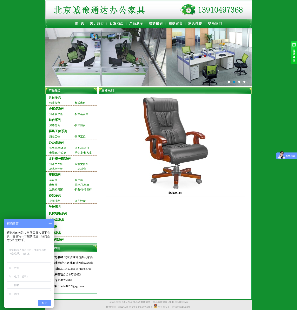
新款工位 (54, 136)
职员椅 (79, 180)
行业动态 (117, 23)
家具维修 (195, 23)
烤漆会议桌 (56, 114)
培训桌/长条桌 (83, 152)
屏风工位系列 (58, 131)
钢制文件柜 (81, 164)
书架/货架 (80, 168)
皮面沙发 (54, 200)
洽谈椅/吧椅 (56, 189)
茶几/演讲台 (82, 148)
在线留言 (176, 23)
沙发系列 (55, 195)
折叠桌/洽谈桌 (57, 148)
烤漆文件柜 (56, 164)
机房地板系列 (58, 213)
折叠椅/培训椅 (83, 189)
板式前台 (80, 125)
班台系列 (55, 97)
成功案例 (156, 23)
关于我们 (97, 23)
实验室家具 (56, 220)
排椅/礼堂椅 (82, 184)
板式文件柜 (56, 168)
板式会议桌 (81, 114)
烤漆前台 (54, 125)
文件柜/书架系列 (60, 158)
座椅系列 (55, 174)
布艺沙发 (80, 200)
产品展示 (136, 23)
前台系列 (55, 120)
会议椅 (53, 180)
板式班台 (80, 102)
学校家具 (55, 206)
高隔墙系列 (56, 239)
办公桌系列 (56, 142)
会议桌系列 (56, 108)
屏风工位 (80, 136)
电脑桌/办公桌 (57, 152)
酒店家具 (55, 233)
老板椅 (53, 184)
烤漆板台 (54, 102)
